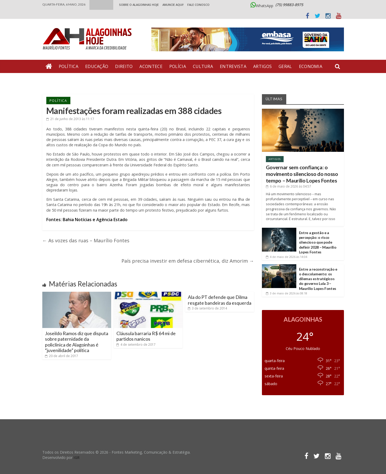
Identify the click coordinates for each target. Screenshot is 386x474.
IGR (77, 457)
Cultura (203, 66)
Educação (96, 66)
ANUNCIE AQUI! (173, 5)
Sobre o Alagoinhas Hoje (139, 5)
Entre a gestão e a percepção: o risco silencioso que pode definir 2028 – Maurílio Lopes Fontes (318, 242)
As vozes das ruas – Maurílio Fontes (85, 240)
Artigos (262, 66)
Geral (285, 66)
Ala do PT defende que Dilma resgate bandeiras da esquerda (219, 300)
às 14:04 (286, 257)
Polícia (177, 66)
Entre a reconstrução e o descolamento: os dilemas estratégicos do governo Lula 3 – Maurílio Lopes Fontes (318, 279)
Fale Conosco (198, 5)
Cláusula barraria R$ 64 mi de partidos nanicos (146, 336)
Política (68, 66)
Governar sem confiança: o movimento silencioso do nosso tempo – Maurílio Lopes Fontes (302, 174)
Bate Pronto (61, 80)
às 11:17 (70, 119)
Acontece (150, 66)
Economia (310, 66)
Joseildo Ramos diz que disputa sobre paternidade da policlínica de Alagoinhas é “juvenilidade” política (76, 341)
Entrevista (233, 66)
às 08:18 (286, 293)
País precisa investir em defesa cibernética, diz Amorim (187, 261)
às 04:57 (288, 186)
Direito (124, 66)
